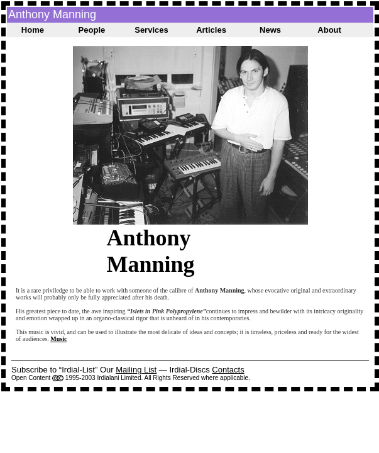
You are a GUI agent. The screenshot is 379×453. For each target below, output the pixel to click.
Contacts (228, 369)
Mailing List (136, 369)
